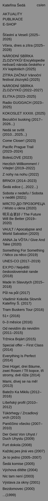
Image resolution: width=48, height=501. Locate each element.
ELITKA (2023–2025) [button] (19, 96)
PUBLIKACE (13, 19)
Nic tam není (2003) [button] (18, 476)
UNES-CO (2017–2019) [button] (21, 261)
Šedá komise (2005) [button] (19, 464)
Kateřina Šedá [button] (14, 5)
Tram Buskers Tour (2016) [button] (23, 310)
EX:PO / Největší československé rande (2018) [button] (20, 271)
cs (38, 5)
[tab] (24, 6)
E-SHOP (9, 24)
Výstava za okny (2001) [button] (21, 482)
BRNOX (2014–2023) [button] (20, 181)
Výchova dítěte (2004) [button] (20, 470)
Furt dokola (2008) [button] (17, 445)
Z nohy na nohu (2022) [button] (21, 174)
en (43, 5)
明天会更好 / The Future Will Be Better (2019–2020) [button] (22, 218)
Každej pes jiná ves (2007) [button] (24, 451)
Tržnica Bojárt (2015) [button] (19, 339)
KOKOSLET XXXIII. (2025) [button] (24, 113)
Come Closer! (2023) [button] (19, 141)
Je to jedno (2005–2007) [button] (22, 457)
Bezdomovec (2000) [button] (19, 489)
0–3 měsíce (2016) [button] (17, 322)
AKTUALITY (12, 14)
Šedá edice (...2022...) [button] (20, 187)
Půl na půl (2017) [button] (16, 293)
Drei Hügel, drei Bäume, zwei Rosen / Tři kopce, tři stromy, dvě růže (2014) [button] (23, 370)
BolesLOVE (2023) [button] (17, 157)
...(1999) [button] (9, 495)
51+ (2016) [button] (11, 316)
